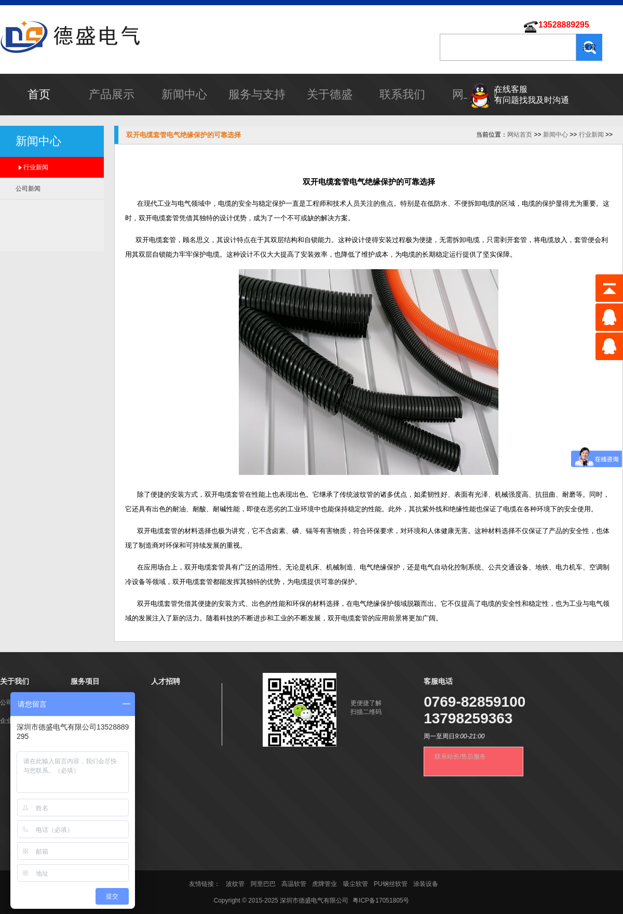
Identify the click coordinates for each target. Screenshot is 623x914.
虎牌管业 (324, 883)
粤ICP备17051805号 (381, 900)
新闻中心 (184, 94)
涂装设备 (425, 883)
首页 (39, 94)
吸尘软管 (355, 883)
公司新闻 (28, 188)
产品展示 (111, 94)
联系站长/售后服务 (460, 756)
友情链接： (205, 883)
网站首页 (519, 134)
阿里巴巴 (263, 883)
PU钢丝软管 (391, 883)
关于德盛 (330, 94)
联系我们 (402, 94)
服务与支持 (257, 94)
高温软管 (293, 883)
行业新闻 (35, 167)
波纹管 (235, 883)
